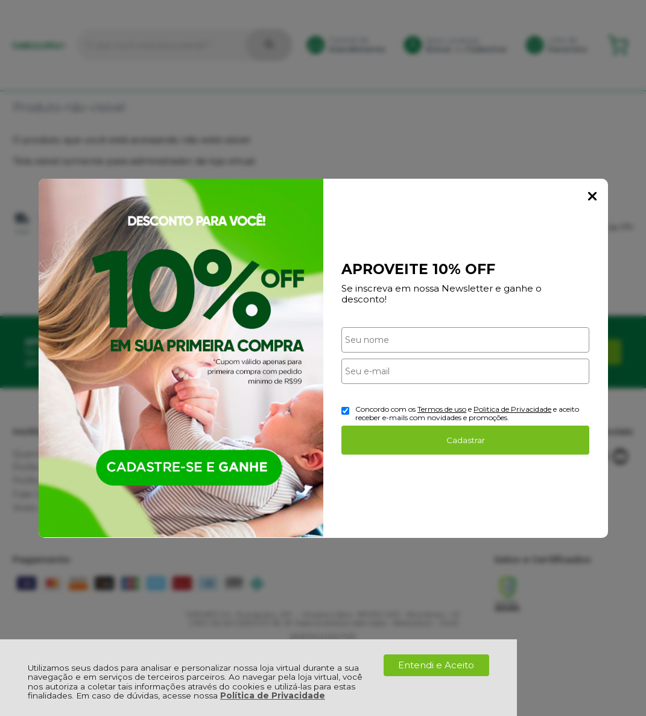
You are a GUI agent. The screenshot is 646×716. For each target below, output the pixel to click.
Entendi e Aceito (436, 665)
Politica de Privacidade (512, 409)
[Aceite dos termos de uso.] (345, 411)
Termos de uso (441, 409)
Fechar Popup (592, 196)
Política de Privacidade (272, 695)
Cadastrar (465, 440)
